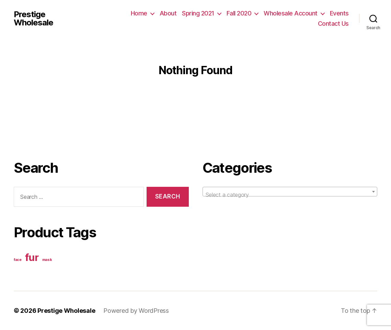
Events (339, 13)
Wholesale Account (291, 13)
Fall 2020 (239, 13)
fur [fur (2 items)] (32, 257)
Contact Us (333, 23)
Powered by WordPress (136, 310)
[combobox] (290, 191)
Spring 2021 (198, 13)
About (168, 13)
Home (139, 13)
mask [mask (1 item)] (47, 260)
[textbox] (290, 194)
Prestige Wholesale (33, 18)
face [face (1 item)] (18, 260)
